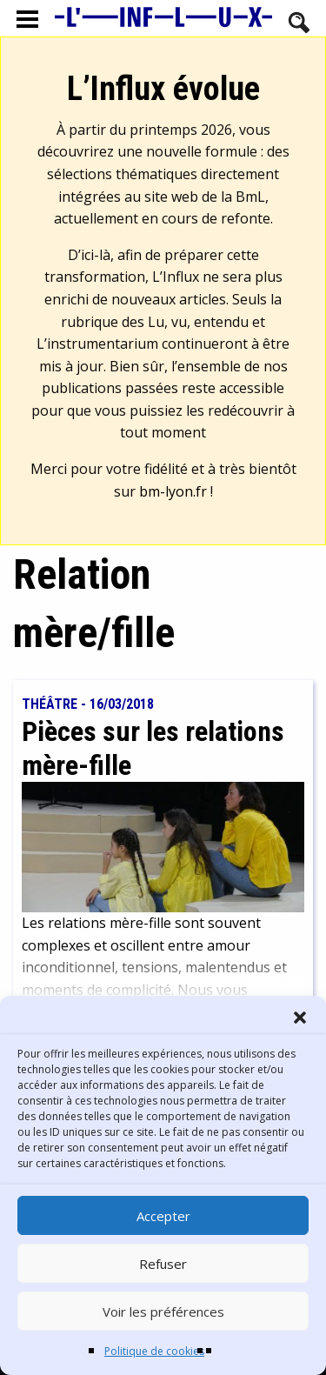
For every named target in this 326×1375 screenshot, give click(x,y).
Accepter (163, 1216)
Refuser (163, 1263)
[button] (300, 1017)
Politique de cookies (154, 1351)
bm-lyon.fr (173, 491)
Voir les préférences (163, 1311)
